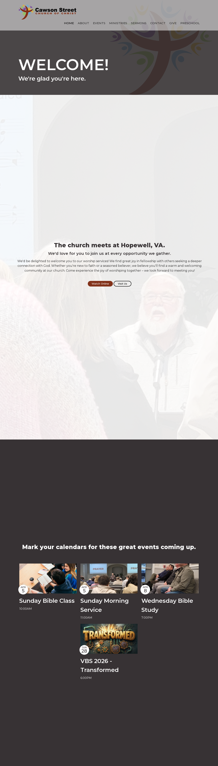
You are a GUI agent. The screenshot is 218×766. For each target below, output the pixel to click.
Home (69, 23)
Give (173, 23)
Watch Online (100, 283)
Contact (158, 23)
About (83, 23)
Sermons (138, 23)
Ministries (118, 23)
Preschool (190, 23)
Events (99, 23)
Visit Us (122, 283)
